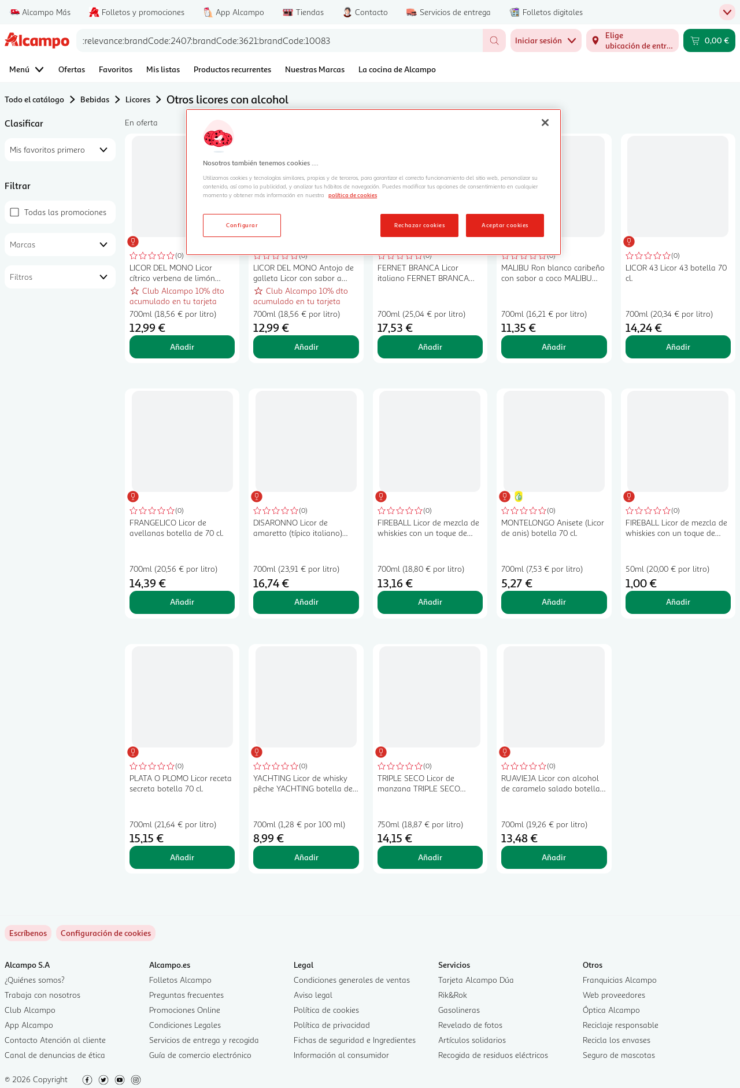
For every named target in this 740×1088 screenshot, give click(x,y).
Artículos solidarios (472, 1040)
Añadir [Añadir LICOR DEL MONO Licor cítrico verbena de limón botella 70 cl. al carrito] (182, 346)
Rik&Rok (452, 995)
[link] (106, 933)
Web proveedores (614, 995)
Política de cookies (326, 1010)
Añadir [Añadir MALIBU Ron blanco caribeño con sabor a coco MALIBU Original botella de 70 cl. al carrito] (554, 346)
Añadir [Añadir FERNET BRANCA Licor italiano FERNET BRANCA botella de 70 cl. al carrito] (430, 346)
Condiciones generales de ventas (352, 980)
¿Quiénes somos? (35, 980)
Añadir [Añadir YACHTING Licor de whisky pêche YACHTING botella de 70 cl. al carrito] (306, 857)
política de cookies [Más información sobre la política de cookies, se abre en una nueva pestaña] (352, 194)
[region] (373, 182)
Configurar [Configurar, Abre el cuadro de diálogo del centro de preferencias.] (242, 224)
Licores (137, 99)
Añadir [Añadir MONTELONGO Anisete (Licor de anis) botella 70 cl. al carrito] (554, 601)
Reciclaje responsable (620, 1025)
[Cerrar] (545, 122)
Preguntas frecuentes (186, 995)
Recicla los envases (616, 1040)
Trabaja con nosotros (42, 995)
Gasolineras (459, 1010)
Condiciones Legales (185, 1025)
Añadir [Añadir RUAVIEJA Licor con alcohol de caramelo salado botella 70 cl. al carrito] (554, 857)
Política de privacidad (332, 1025)
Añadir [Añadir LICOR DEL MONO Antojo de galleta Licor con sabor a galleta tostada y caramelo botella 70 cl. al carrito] (306, 346)
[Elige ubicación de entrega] (632, 40)
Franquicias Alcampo (620, 980)
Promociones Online (184, 1010)
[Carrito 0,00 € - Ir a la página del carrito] (709, 40)
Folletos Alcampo (180, 980)
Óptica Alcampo (611, 1010)
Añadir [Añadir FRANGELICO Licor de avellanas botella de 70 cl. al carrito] (182, 601)
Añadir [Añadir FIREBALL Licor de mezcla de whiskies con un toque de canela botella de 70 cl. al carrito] (430, 601)
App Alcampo (29, 1025)
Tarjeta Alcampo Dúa (476, 980)
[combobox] (280, 40)
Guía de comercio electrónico (200, 1055)
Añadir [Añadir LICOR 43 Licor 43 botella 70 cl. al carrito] (678, 346)
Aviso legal (313, 995)
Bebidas (94, 99)
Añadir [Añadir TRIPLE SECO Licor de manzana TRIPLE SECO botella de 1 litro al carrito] (430, 857)
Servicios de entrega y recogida (204, 1040)
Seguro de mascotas (619, 1055)
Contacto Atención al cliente (55, 1040)
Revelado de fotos (470, 1025)
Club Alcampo (30, 1010)
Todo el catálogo (34, 99)
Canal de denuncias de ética (55, 1055)
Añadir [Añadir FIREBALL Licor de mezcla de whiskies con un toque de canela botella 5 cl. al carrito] (678, 601)
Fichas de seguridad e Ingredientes (355, 1040)
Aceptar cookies (505, 224)
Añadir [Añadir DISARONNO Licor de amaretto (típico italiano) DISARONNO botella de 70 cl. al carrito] (306, 601)
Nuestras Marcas (315, 69)
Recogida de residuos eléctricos (493, 1055)
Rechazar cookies (419, 224)
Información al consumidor (341, 1055)
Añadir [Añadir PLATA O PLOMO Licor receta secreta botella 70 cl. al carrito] (182, 857)
